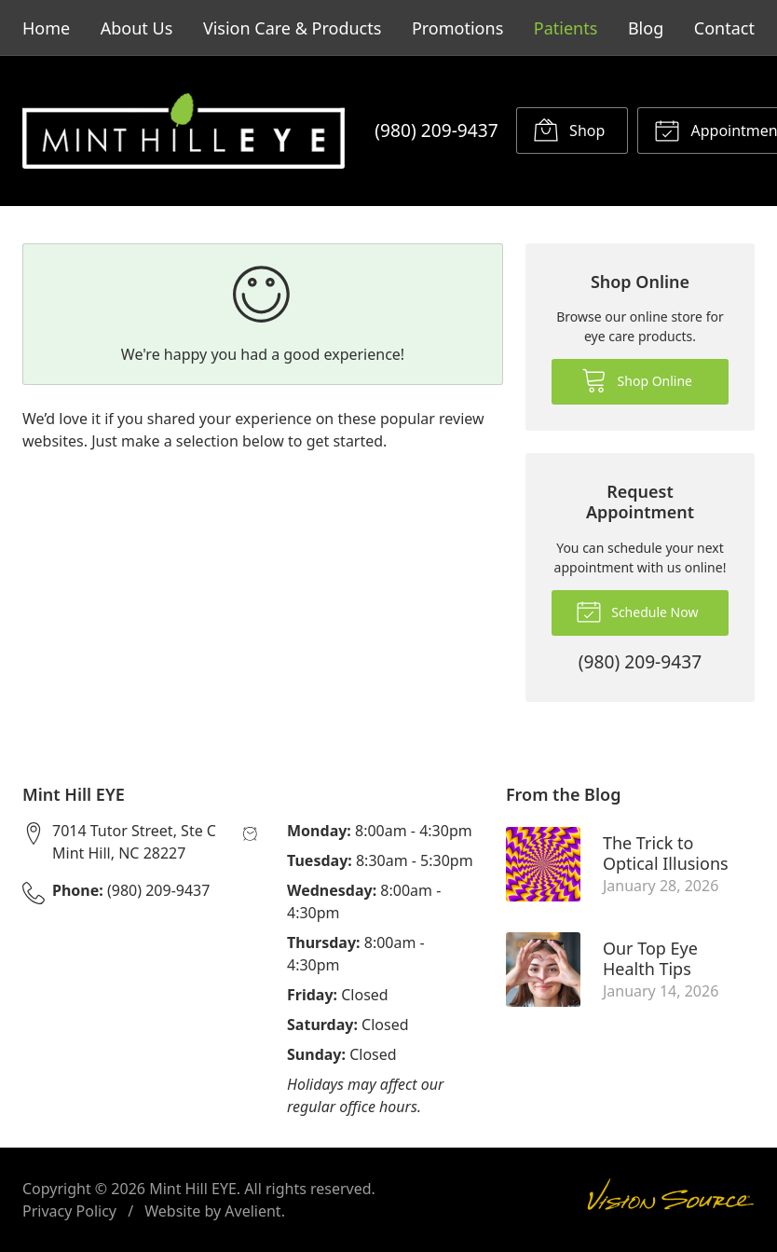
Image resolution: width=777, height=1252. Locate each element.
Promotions (457, 28)
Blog (645, 28)
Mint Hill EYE (193, 1188)
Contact (724, 28)
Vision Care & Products (292, 28)
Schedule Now (637, 611)
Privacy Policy (69, 1211)
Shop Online (636, 379)
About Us (137, 28)
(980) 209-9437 (436, 130)
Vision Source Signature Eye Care (671, 1200)
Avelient (252, 1211)
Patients (566, 28)
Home (46, 28)
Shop (569, 130)
